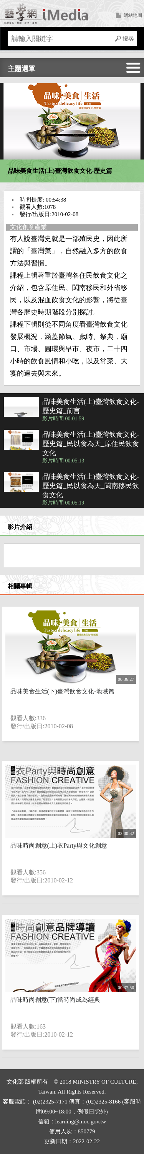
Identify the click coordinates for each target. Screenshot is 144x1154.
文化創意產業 (28, 227)
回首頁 (44, 13)
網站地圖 (133, 15)
